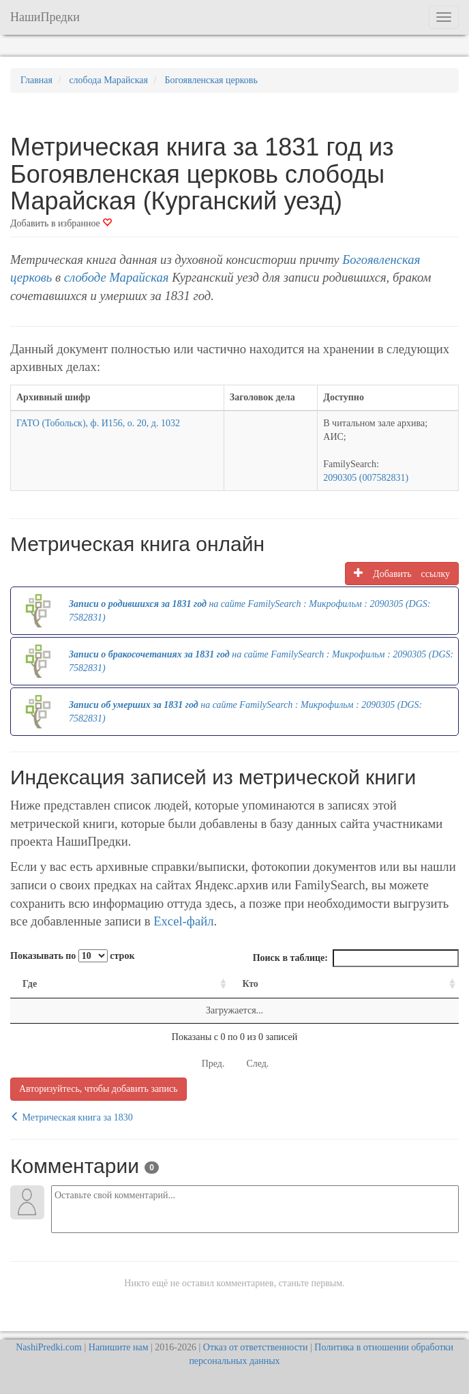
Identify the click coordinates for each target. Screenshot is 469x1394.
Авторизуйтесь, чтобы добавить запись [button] (98, 1089)
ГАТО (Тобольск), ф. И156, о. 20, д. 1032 (98, 423)
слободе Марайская (116, 277)
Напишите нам (119, 1347)
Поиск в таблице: (356, 958)
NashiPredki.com (49, 1347)
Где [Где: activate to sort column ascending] (29, 984)
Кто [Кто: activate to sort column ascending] (250, 984)
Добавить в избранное (61, 223)
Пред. (213, 1063)
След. (257, 1063)
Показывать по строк (72, 955)
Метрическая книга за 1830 (71, 1117)
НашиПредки (45, 17)
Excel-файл (183, 921)
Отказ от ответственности (255, 1347)
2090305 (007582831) (365, 478)
